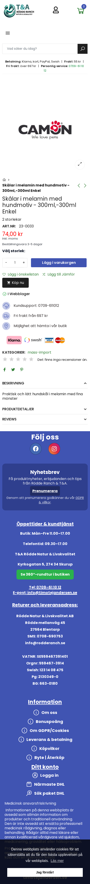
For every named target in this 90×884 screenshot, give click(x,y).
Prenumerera (45, 491)
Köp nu (15, 282)
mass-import (39, 352)
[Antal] (15, 262)
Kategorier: (13, 352)
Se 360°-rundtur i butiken (45, 574)
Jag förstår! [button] (45, 872)
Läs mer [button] (57, 861)
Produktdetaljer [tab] (18, 409)
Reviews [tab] (9, 419)
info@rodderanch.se (45, 643)
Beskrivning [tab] (13, 383)
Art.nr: (9, 226)
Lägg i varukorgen (59, 262)
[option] (45, 130)
